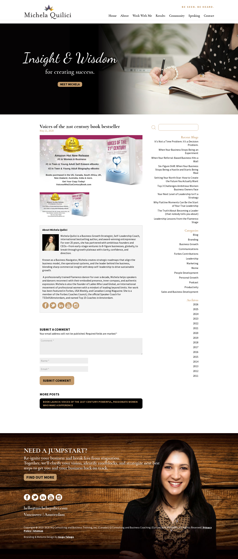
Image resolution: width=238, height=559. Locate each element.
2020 (195, 333)
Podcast (193, 282)
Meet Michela (70, 84)
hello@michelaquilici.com (45, 508)
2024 (195, 314)
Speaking (194, 16)
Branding (193, 239)
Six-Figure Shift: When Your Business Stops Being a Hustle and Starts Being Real (176, 169)
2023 (195, 318)
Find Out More (40, 477)
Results (160, 16)
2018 (195, 342)
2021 (195, 328)
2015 (195, 356)
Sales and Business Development (179, 291)
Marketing (192, 263)
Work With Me (142, 16)
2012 (195, 371)
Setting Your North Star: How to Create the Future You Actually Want (176, 179)
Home (113, 16)
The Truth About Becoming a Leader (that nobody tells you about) (178, 212)
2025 (195, 309)
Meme (194, 268)
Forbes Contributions (186, 253)
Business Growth (188, 244)
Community (177, 16)
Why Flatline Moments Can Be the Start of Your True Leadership (176, 204)
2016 (195, 352)
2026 (195, 304)
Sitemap (38, 530)
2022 (195, 323)
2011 (195, 375)
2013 (195, 366)
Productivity (191, 287)
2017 (195, 347)
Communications (188, 249)
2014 (195, 361)
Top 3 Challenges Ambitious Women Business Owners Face (177, 187)
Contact (209, 16)
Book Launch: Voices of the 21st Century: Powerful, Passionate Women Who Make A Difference (90, 403)
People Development (186, 272)
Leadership (192, 258)
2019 (195, 337)
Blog (195, 234)
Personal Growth (188, 277)
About (124, 16)
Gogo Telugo (66, 536)
